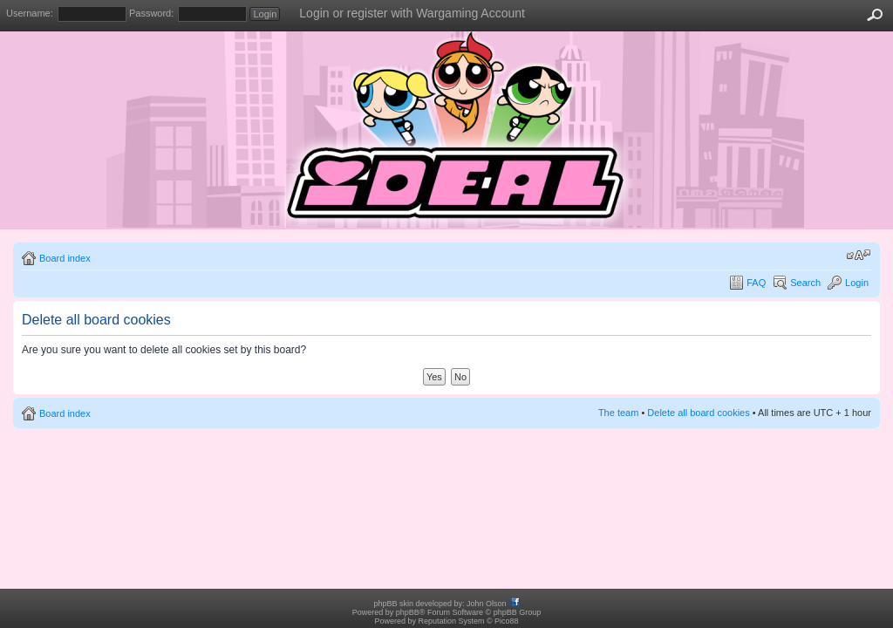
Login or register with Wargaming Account (412, 13)
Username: (29, 13)
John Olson (487, 603)
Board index (65, 258)
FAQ (756, 282)
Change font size (858, 255)
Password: (151, 13)
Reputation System (451, 621)
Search (805, 282)
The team (618, 412)
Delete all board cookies (698, 412)
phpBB (407, 612)
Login (857, 282)
